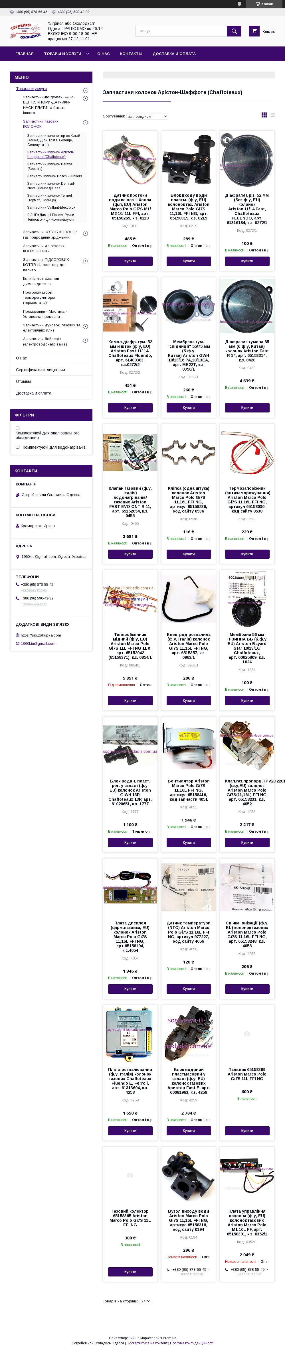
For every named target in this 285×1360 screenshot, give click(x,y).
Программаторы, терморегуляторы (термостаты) (39, 297)
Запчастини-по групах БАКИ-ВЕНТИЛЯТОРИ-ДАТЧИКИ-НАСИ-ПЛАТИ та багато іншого (49, 105)
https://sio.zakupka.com (41, 635)
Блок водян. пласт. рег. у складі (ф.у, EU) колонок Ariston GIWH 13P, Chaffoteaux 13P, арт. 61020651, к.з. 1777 (130, 792)
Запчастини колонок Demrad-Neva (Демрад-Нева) (51, 186)
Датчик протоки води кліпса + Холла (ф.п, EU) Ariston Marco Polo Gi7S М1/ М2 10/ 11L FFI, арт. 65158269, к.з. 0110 (130, 206)
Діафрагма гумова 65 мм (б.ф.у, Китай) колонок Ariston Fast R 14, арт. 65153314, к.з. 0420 (247, 351)
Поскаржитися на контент (147, 1343)
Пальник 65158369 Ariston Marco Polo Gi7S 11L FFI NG (247, 1074)
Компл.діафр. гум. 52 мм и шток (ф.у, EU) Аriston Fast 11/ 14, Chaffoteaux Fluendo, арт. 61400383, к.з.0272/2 (130, 353)
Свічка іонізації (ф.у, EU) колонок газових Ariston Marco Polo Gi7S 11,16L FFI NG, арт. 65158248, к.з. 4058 (247, 934)
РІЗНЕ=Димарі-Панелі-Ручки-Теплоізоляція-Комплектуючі (51, 217)
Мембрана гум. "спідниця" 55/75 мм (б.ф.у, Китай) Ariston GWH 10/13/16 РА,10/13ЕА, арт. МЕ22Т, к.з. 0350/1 (188, 355)
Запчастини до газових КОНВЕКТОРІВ (43, 248)
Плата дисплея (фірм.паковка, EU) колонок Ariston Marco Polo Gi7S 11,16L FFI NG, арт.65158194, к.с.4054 (130, 937)
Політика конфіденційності (191, 1343)
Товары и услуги (62, 54)
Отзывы (23, 381)
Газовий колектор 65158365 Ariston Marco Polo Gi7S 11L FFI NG (130, 1218)
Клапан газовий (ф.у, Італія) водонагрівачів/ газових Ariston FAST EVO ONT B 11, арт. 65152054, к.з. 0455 (130, 502)
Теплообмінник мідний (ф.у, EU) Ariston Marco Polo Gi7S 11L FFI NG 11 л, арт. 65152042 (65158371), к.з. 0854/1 (130, 646)
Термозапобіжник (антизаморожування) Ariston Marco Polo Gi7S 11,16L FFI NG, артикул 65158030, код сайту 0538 (247, 499)
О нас (103, 54)
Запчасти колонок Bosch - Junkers (54, 176)
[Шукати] (234, 31)
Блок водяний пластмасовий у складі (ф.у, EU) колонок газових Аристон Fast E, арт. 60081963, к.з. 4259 (188, 1081)
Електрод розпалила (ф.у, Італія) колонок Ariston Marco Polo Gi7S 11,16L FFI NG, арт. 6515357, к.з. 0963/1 (189, 646)
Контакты (131, 54)
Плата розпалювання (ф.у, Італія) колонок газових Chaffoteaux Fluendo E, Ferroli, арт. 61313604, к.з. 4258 (130, 1081)
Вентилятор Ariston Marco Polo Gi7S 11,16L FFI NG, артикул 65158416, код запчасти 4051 (189, 790)
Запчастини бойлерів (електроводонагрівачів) (45, 341)
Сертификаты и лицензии (40, 369)
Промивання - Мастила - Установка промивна (45, 314)
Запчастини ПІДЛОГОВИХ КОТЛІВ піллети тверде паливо (46, 264)
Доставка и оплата (174, 54)
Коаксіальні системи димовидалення (41, 281)
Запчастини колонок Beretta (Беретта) (49, 166)
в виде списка (272, 116)
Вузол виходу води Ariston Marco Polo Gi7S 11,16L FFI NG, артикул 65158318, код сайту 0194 (188, 1220)
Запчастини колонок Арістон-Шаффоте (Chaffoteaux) (50, 154)
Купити (130, 261)
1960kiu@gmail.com (38, 643)
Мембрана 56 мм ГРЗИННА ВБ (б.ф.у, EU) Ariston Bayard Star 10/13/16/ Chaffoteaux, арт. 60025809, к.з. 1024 (247, 648)
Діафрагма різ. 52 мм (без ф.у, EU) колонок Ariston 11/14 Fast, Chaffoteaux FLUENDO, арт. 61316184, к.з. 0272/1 (247, 209)
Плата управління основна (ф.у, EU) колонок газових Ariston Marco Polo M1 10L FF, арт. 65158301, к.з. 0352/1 (247, 1222)
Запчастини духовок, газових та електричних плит (51, 327)
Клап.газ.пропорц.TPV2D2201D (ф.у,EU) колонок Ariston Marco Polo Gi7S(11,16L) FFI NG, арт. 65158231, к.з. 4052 (247, 792)
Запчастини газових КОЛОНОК (40, 124)
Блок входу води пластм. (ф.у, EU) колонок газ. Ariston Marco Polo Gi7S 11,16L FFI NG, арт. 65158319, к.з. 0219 (188, 206)
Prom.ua (169, 1338)
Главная (24, 54)
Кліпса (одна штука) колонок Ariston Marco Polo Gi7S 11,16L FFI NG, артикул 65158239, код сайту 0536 (188, 499)
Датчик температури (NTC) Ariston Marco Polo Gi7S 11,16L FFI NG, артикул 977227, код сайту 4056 (189, 932)
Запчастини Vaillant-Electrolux (51, 208)
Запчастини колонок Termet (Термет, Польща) (49, 198)
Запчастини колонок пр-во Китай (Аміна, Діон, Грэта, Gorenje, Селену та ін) (53, 140)
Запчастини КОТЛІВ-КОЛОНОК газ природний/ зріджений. (50, 234)
